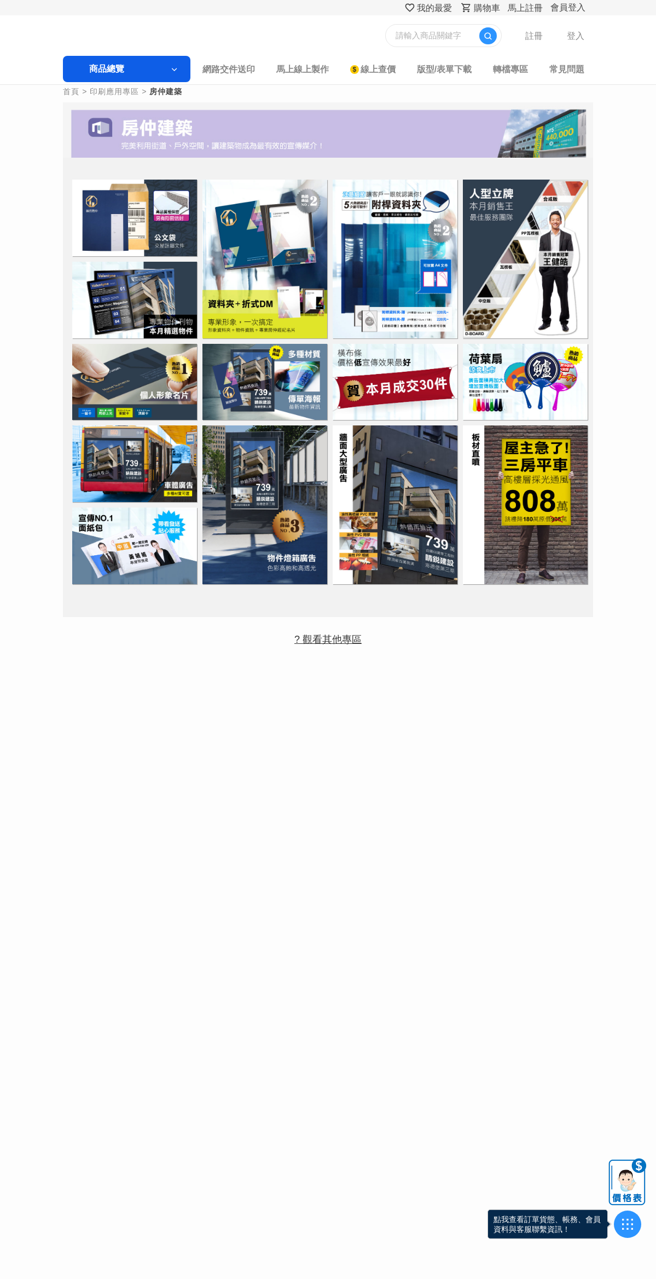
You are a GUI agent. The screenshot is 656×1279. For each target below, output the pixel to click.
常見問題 (564, 69)
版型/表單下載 (442, 69)
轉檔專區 (508, 69)
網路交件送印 (230, 69)
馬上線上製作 (302, 69)
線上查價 (377, 69)
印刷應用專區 (117, 91)
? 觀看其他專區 (328, 635)
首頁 (74, 91)
